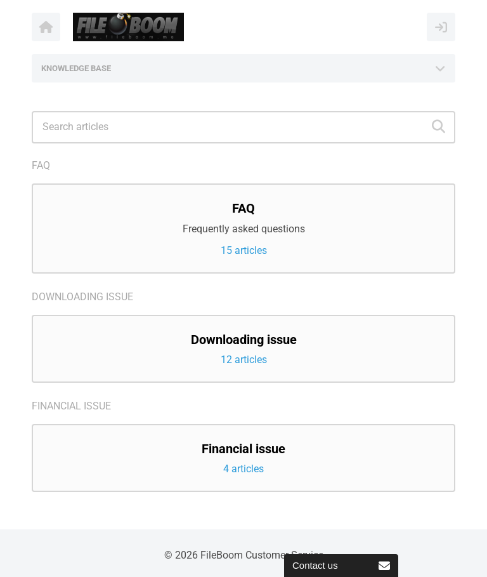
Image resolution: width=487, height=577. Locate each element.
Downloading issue (82, 297)
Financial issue (71, 406)
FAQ (41, 165)
